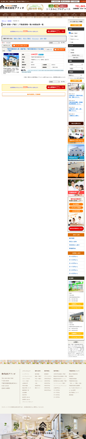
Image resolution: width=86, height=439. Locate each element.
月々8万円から (73, 270)
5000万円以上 (47, 390)
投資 (45, 38)
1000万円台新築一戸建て (60, 374)
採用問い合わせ (26, 399)
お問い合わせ (74, 15)
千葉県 (71, 50)
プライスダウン (48, 376)
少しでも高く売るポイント (75, 387)
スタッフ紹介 (43, 15)
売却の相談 (25, 385)
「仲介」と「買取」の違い (75, 383)
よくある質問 (72, 390)
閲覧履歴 (74, 1)
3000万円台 (47, 385)
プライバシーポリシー (27, 401)
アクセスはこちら (76, 307)
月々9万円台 (57, 397)
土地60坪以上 (57, 387)
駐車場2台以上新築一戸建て (60, 381)
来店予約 (82, 14)
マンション (29, 14)
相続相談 (71, 394)
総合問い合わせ (26, 397)
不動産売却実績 (73, 378)
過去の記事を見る (76, 123)
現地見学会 (14, 14)
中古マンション (74, 39)
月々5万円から (73, 260)
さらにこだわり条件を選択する (76, 78)
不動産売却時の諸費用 (74, 385)
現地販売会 (72, 248)
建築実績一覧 (25, 390)
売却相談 (66, 14)
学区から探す (73, 241)
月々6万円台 (57, 390)
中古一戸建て (27, 38)
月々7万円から (73, 266)
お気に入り (65, 1)
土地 (35, 14)
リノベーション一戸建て (59, 383)
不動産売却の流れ (73, 381)
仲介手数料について (74, 392)
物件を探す (6, 14)
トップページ (25, 374)
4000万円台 (47, 387)
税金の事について (26, 387)
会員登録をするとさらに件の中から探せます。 (37, 31)
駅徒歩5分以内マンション (60, 378)
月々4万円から (73, 256)
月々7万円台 (57, 392)
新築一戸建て (18, 38)
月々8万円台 (57, 394)
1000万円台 (47, 381)
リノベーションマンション (60, 385)
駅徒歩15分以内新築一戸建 (60, 376)
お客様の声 (51, 14)
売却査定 (71, 376)
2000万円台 (47, 383)
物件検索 (71, 238)
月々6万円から (73, 263)
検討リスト (37, 387)
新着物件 (46, 374)
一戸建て (21, 14)
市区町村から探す (74, 245)
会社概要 (59, 14)
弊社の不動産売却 (73, 374)
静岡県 (71, 52)
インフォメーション (27, 376)
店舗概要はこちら (76, 304)
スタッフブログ (26, 378)
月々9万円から (73, 273)
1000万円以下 (47, 378)
